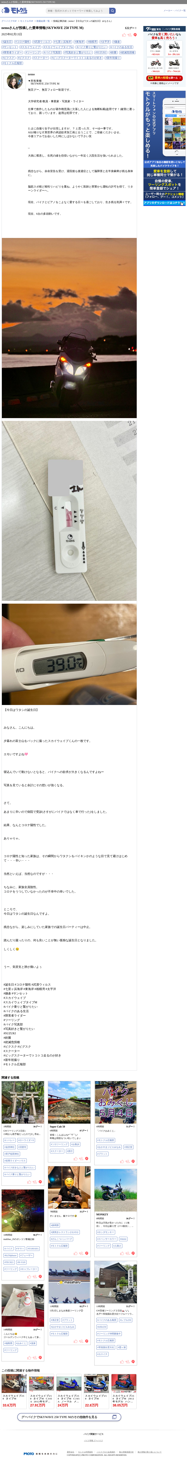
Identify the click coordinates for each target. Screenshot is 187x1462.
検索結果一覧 (43, 21)
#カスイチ (102, 1354)
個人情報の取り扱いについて (150, 1452)
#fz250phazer (11, 1255)
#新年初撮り (113, 57)
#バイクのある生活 (121, 47)
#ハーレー (10, 1140)
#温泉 (33, 1343)
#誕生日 (7, 41)
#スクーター (41, 57)
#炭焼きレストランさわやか (65, 1232)
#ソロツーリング (59, 1144)
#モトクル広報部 (12, 63)
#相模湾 (92, 41)
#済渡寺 (22, 1147)
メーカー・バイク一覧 (175, 10)
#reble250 (101, 1327)
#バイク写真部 (52, 52)
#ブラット (102, 1154)
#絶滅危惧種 (127, 52)
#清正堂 (128, 1147)
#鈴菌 (113, 52)
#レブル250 (125, 1320)
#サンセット (10, 47)
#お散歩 (75, 1144)
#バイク (8, 1248)
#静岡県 (55, 1225)
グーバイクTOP (9, 21)
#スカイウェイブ (30, 47)
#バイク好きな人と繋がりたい (19, 1167)
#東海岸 (79, 41)
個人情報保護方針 (126, 1452)
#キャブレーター (29, 1269)
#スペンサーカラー (106, 1239)
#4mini (123, 1239)
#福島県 (8, 1343)
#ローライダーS (26, 1140)
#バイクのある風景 (106, 1320)
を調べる (164, 77)
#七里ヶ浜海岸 (62, 41)
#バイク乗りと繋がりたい (91, 47)
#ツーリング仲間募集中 (109, 1333)
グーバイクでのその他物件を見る (59, 1417)
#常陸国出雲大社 (105, 1347)
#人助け (117, 1246)
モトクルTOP (26, 21)
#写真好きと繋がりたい (78, 52)
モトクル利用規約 (85, 1452)
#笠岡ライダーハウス (15, 1160)
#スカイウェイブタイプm (58, 47)
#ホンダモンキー (105, 1232)
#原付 (70, 1151)
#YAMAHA (33, 1248)
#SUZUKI (100, 52)
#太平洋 (105, 41)
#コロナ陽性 (22, 41)
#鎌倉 (116, 41)
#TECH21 (9, 1262)
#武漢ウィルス (42, 41)
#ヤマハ (20, 1248)
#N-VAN (21, 1262)
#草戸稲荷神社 (12, 1154)
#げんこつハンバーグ (61, 1239)
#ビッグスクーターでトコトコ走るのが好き (77, 57)
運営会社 (70, 1452)
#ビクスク (8, 57)
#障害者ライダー (12, 52)
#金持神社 (10, 1147)
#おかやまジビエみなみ (109, 1147)
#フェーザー (26, 1255)
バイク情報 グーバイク (93, 1440)
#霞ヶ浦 (122, 1347)
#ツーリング (33, 52)
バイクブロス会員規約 (106, 1452)
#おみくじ (21, 1343)
